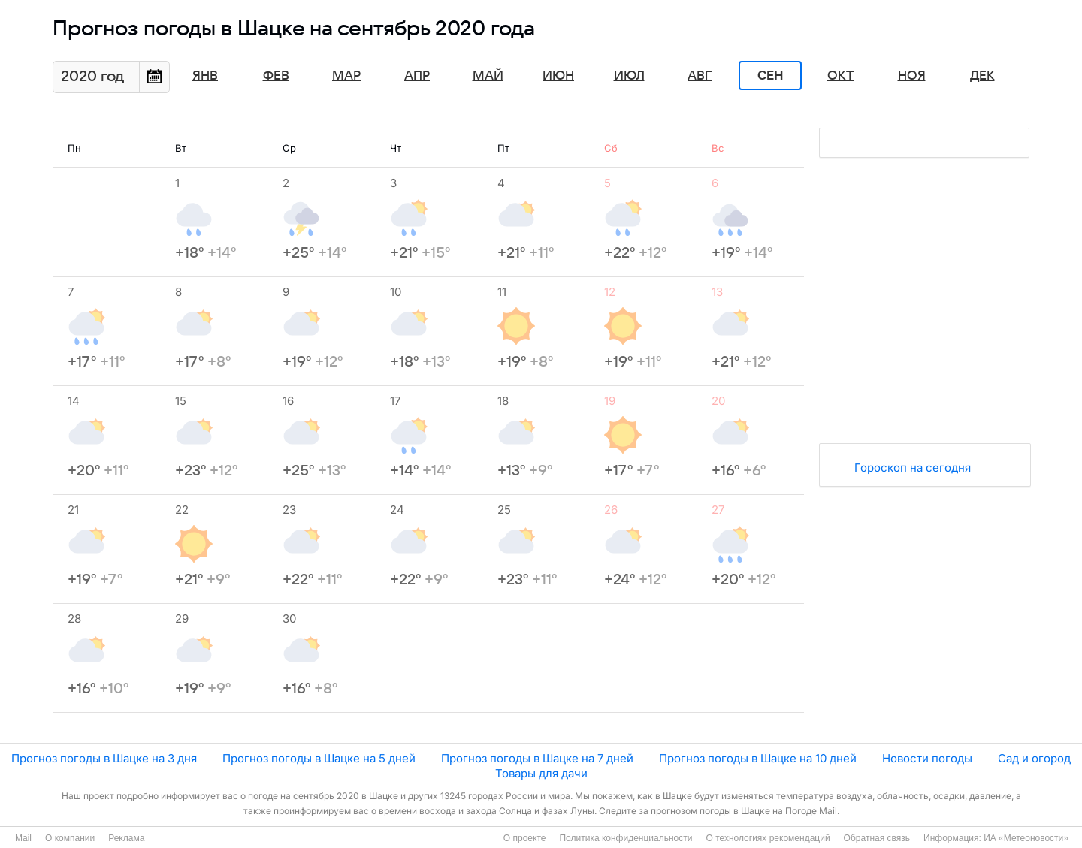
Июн (558, 76)
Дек (982, 76)
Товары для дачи (541, 773)
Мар (346, 76)
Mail (23, 838)
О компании (70, 838)
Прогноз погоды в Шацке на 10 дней (758, 758)
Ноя (912, 76)
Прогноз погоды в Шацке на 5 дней (319, 758)
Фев (276, 76)
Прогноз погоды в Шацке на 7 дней (537, 758)
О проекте (524, 838)
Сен (770, 76)
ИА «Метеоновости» (1026, 838)
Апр (417, 76)
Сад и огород (1034, 758)
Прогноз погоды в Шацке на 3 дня (104, 758)
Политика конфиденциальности (625, 838)
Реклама (126, 838)
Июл (629, 76)
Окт (840, 76)
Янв (205, 76)
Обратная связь (877, 838)
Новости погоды (927, 758)
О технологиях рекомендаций (768, 838)
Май (488, 76)
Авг (700, 76)
